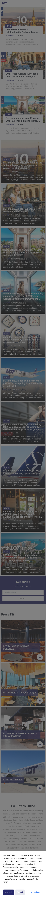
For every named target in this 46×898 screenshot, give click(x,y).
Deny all (20, 892)
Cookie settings (33, 892)
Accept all (8, 892)
